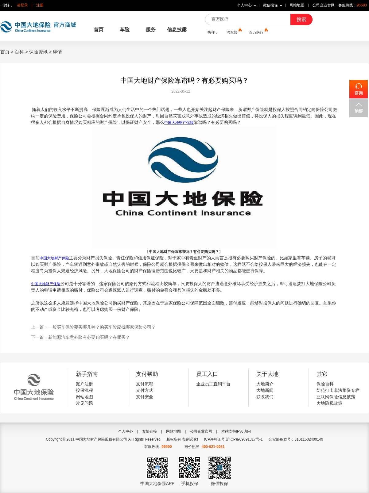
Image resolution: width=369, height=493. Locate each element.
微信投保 (270, 5)
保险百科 (325, 383)
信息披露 (177, 29)
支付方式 (144, 390)
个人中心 (244, 5)
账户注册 (84, 383)
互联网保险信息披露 (336, 396)
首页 (98, 29)
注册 (40, 5)
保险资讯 (38, 51)
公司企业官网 (324, 5)
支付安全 (144, 396)
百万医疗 (258, 32)
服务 (151, 29)
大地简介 (265, 383)
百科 (19, 51)
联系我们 (265, 396)
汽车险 (234, 32)
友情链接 (149, 431)
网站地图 (296, 5)
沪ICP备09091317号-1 (244, 439)
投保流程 (84, 390)
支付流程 (144, 383)
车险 (125, 29)
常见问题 (84, 403)
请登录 (22, 5)
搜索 (301, 19)
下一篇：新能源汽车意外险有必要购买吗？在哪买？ (80, 337)
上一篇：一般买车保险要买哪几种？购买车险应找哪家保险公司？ (93, 327)
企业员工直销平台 (213, 383)
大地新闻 (265, 390)
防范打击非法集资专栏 (338, 390)
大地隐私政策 (329, 403)
